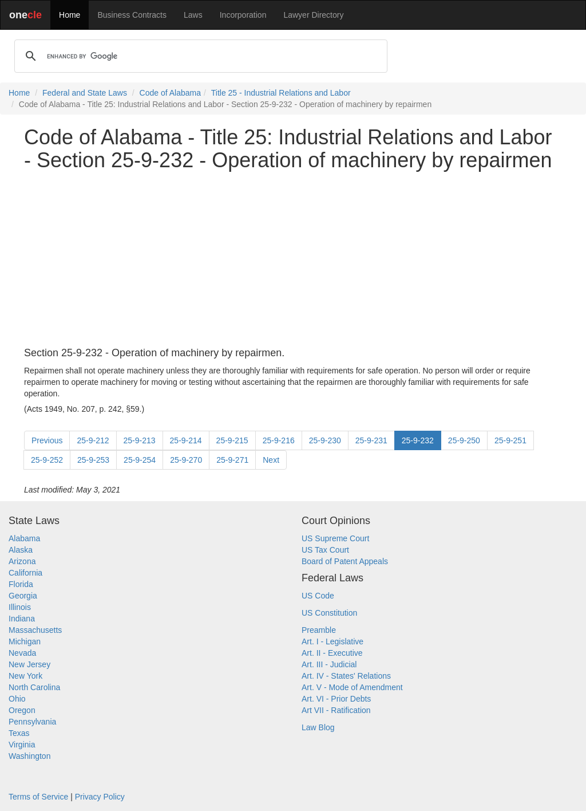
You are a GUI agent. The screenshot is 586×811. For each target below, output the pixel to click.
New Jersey (29, 664)
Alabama (24, 538)
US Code (318, 595)
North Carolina (34, 687)
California (25, 572)
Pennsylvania (32, 721)
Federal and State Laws (84, 92)
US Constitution (329, 612)
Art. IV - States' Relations (346, 675)
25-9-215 (232, 440)
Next (271, 459)
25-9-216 (279, 440)
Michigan (25, 641)
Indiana (22, 618)
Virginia (22, 744)
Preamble (319, 630)
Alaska (21, 549)
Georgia (23, 595)
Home (69, 14)
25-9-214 (186, 440)
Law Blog (318, 727)
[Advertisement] (293, 259)
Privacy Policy (100, 796)
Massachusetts (35, 630)
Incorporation (243, 14)
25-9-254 (140, 459)
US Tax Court (325, 549)
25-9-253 (93, 459)
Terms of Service (38, 796)
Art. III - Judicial (329, 664)
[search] (199, 56)
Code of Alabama (170, 92)
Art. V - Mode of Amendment (352, 687)
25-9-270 (186, 459)
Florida (21, 584)
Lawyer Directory (313, 14)
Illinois (20, 607)
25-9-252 (47, 459)
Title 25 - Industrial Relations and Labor (281, 92)
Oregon (22, 710)
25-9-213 (140, 440)
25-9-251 (510, 440)
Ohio (17, 698)
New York (25, 675)
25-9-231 (371, 440)
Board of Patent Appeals (345, 561)
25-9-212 (93, 440)
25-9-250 (464, 440)
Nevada (22, 653)
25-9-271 (232, 459)
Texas (19, 733)
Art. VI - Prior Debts (336, 698)
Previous (46, 440)
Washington (29, 756)
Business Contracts (132, 14)
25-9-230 (325, 440)
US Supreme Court (335, 538)
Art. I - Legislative (332, 641)
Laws (193, 14)
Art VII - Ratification (336, 710)
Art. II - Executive (332, 653)
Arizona (22, 561)
